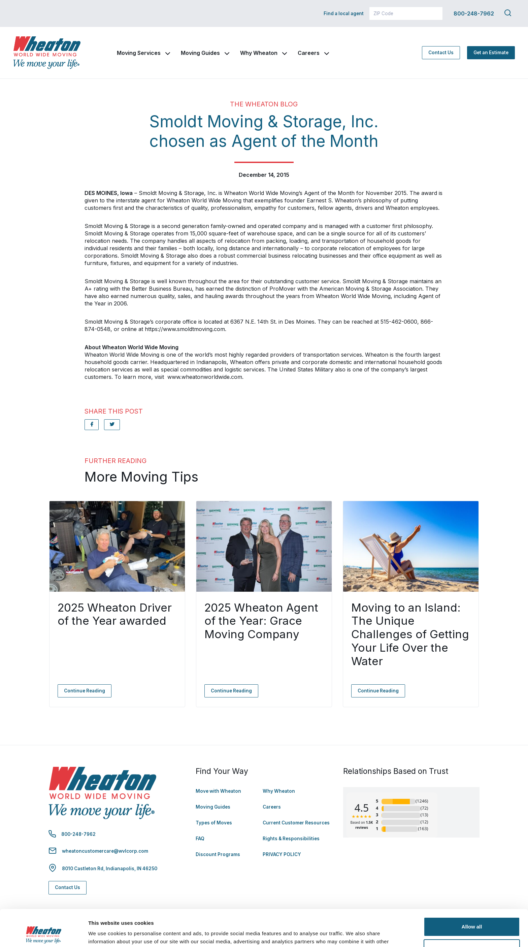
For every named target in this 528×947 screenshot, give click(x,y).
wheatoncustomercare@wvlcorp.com (105, 851)
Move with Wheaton (218, 791)
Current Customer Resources (296, 822)
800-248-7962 (474, 13)
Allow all (472, 892)
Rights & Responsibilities (291, 838)
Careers (309, 53)
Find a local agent (344, 13)
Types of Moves (214, 822)
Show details (104, 934)
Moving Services (139, 53)
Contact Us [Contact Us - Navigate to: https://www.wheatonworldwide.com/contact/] (441, 52)
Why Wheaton (258, 53)
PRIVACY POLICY (282, 854)
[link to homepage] (46, 52)
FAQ (200, 838)
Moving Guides (200, 53)
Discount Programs (218, 854)
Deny (472, 914)
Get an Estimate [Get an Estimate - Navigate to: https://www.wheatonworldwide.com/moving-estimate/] (490, 52)
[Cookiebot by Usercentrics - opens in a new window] (43, 934)
